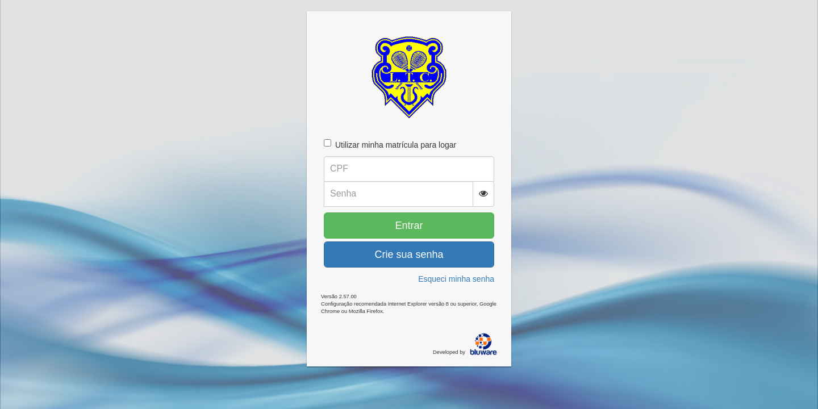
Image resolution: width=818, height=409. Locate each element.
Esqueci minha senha (456, 278)
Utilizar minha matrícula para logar (390, 144)
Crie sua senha (408, 254)
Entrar (409, 225)
